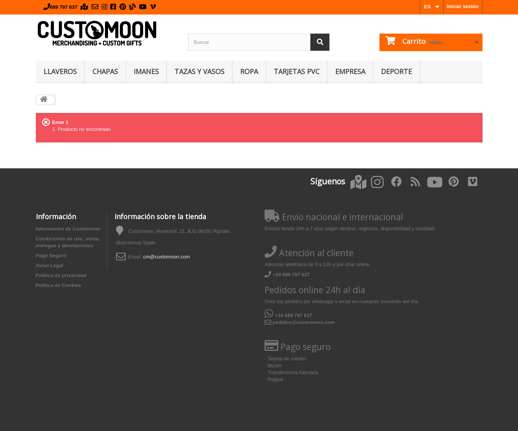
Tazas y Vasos (199, 71)
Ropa (249, 71)
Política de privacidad (61, 275)
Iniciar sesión (462, 6)
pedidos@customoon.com (300, 322)
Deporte (396, 71)
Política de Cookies (58, 285)
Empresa (350, 71)
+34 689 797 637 (287, 275)
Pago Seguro (51, 255)
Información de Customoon (68, 229)
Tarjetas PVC (297, 71)
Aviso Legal (49, 265)
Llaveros (60, 71)
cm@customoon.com (166, 257)
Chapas (105, 71)
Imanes (146, 71)
